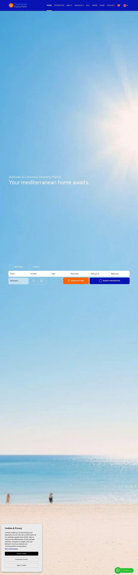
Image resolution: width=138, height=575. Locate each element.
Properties (59, 5)
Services (78, 5)
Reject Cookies (21, 565)
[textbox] (14, 273)
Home (49, 5)
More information (11, 549)
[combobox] (18, 274)
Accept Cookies (22, 554)
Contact (111, 5)
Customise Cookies (21, 559)
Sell (88, 5)
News (102, 5)
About (69, 5)
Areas (94, 5)
